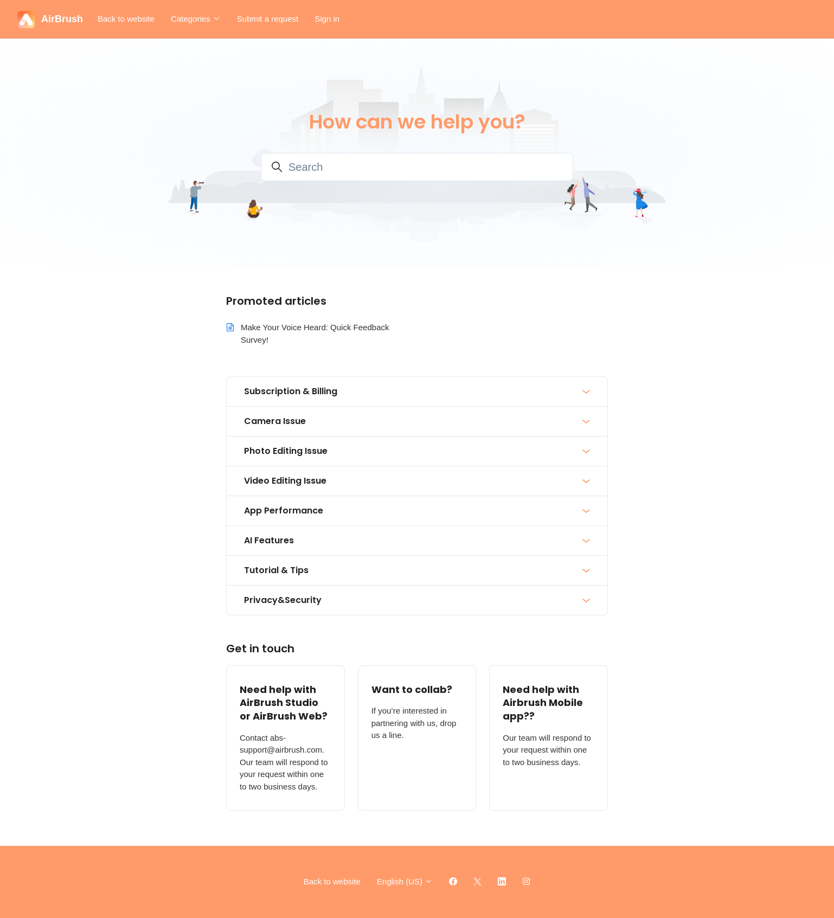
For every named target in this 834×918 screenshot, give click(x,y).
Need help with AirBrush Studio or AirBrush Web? (284, 703)
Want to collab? (411, 689)
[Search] (417, 167)
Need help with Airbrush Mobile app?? (543, 703)
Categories (196, 18)
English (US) (405, 881)
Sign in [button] (327, 18)
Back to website (126, 18)
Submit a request (267, 18)
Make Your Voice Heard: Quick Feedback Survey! (315, 333)
